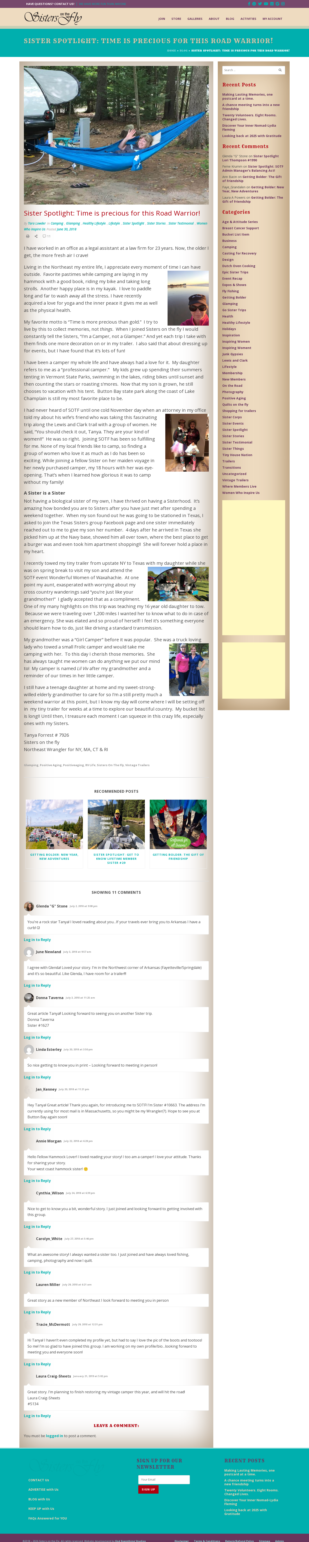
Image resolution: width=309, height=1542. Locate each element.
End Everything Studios (130, 1534)
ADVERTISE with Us (43, 1476)
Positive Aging (51, 765)
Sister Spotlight (133, 223)
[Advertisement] (253, 567)
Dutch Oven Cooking (238, 266)
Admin (279, 1534)
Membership (232, 373)
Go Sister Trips (234, 310)
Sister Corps (232, 417)
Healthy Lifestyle (94, 223)
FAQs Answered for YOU (47, 1505)
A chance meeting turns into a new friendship (251, 107)
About (214, 19)
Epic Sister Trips (235, 272)
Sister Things (233, 448)
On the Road (232, 385)
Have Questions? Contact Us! (50, 4)
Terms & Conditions (207, 1534)
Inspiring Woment (236, 348)
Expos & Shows (234, 285)
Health (227, 316)
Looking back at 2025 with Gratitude (252, 136)
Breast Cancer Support (240, 228)
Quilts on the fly (235, 404)
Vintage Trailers (137, 765)
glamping (31, 765)
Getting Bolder (234, 297)
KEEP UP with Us (41, 1495)
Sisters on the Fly (110, 765)
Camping (57, 223)
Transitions (231, 467)
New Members (234, 379)
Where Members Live (239, 486)
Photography (232, 392)
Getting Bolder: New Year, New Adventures (54, 857)
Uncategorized (234, 474)
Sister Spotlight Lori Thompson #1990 (250, 158)
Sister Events (233, 423)
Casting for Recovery (239, 253)
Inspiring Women (236, 341)
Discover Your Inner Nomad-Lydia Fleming (249, 127)
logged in (54, 1435)
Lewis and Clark (235, 360)
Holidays (229, 329)
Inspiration (231, 335)
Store (176, 19)
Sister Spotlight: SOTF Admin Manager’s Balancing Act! (252, 168)
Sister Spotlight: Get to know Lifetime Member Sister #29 (116, 859)
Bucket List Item (235, 234)
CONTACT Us (38, 1467)
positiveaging (73, 765)
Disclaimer (182, 1534)
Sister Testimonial (181, 223)
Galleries (194, 19)
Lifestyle (114, 223)
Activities (248, 19)
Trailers (228, 461)
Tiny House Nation (237, 455)
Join (162, 19)
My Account (272, 19)
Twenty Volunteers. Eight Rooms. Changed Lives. (249, 117)
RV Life (90, 765)
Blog (230, 19)
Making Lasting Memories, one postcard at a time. (247, 96)
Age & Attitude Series (240, 222)
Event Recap (232, 278)
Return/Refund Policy (239, 1534)
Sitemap (264, 1534)
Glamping (73, 223)
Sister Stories (156, 223)
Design (228, 259)
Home (171, 50)
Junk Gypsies (232, 354)
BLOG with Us (39, 1486)
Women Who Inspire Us (241, 493)
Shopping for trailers (239, 411)
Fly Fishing (230, 291)
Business (229, 241)
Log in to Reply (37, 939)
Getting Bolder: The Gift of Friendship (178, 857)
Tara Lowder (37, 223)
